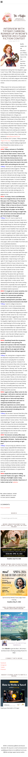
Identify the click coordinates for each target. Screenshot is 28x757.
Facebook (3, 663)
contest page (4, 147)
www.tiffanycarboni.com (13, 136)
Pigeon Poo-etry (5, 141)
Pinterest (3, 669)
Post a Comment (5, 507)
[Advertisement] (14, 727)
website (15, 482)
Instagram (3, 665)
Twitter (3, 667)
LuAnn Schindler (7, 493)
